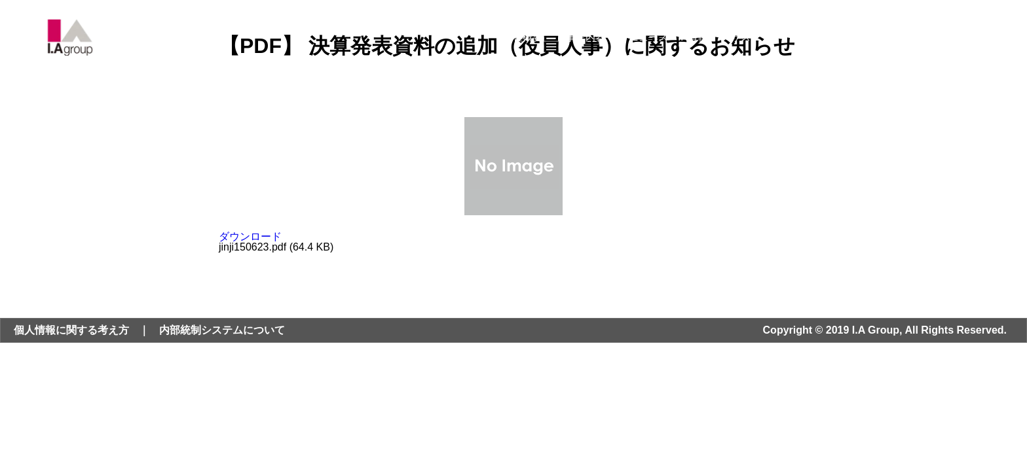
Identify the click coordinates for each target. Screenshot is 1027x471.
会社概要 (522, 37)
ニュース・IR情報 (668, 37)
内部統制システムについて (222, 330)
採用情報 (852, 37)
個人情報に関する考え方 (71, 330)
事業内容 (585, 37)
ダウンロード (250, 236)
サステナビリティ (770, 37)
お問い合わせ (925, 37)
